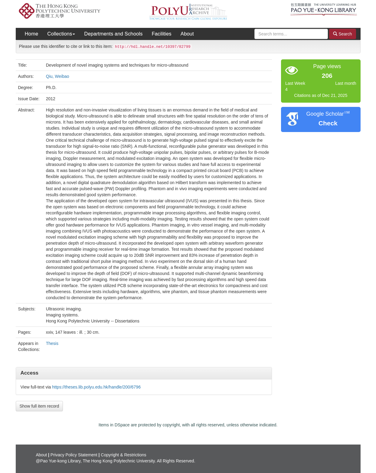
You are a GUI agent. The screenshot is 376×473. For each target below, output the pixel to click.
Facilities (161, 34)
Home (31, 34)
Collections (61, 34)
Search (342, 33)
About (187, 34)
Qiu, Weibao (57, 76)
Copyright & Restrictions (123, 454)
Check (328, 123)
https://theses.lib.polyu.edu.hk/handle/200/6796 (96, 387)
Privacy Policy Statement (74, 454)
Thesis (52, 343)
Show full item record (39, 406)
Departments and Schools (113, 34)
